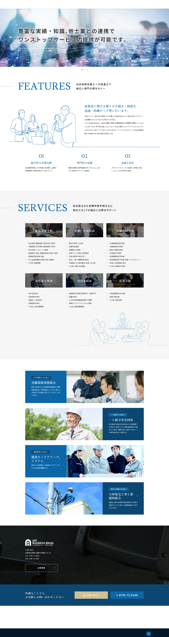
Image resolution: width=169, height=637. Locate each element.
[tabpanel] (84, 38)
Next (162, 40)
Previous (6, 40)
